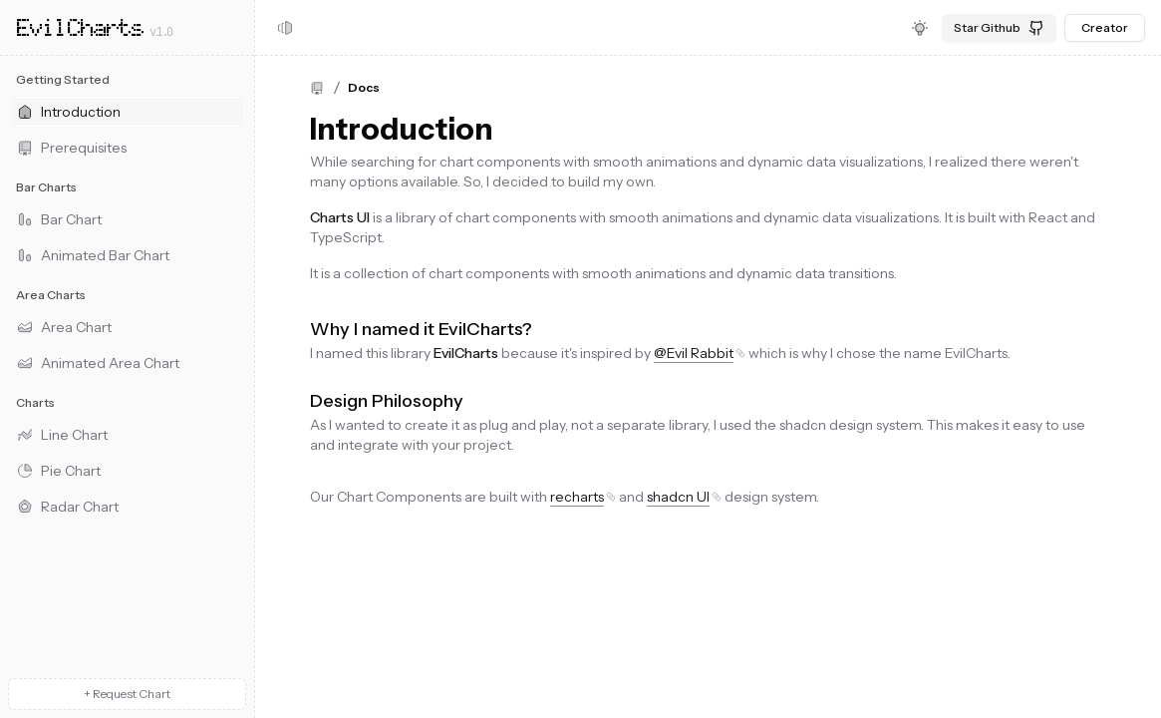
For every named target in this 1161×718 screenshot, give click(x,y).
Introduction (401, 129)
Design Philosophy (386, 401)
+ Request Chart (127, 693)
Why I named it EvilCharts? (421, 329)
